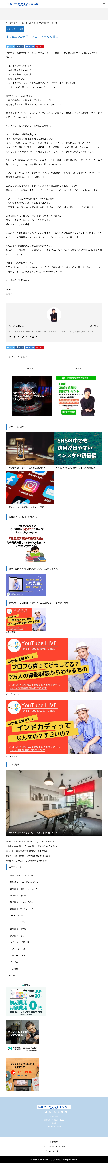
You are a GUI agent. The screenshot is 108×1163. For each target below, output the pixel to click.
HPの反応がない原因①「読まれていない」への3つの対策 (30, 841)
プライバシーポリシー (54, 1151)
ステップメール (18, 949)
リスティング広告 (18, 922)
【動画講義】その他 (17, 895)
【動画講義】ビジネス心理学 (21, 902)
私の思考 (14, 962)
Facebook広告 (17, 915)
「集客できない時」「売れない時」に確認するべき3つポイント (32, 846)
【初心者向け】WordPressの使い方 (24, 882)
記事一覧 (92, 326)
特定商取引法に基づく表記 (54, 1146)
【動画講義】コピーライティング (23, 889)
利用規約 (54, 1142)
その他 (12, 975)
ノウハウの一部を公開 (15, 29)
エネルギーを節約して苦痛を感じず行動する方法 (26, 851)
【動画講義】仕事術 (17, 929)
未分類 (15, 969)
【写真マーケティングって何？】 (23, 875)
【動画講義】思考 (16, 935)
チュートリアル (18, 955)
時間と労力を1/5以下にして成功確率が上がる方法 (27, 861)
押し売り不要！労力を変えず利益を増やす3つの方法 (28, 856)
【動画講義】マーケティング (21, 909)
